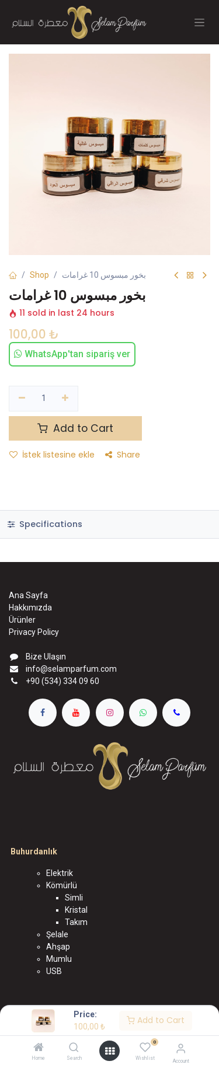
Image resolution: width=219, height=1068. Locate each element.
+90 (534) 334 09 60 (62, 681)
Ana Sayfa (28, 595)
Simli (74, 897)
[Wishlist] (145, 1048)
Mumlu (59, 959)
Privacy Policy (34, 632)
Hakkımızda (30, 607)
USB (54, 971)
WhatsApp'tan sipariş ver (72, 354)
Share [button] (122, 454)
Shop (39, 275)
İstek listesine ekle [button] (52, 454)
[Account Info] (180, 1048)
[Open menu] (109, 1051)
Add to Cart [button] (75, 428)
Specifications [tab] (45, 524)
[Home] (38, 1048)
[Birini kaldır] (22, 398)
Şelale (57, 934)
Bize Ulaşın (46, 656)
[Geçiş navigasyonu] (199, 22)
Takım (76, 922)
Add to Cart (156, 1020)
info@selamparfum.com (71, 668)
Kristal (76, 910)
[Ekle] (66, 398)
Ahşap (58, 946)
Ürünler (22, 619)
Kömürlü (61, 885)
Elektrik (59, 873)
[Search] (73, 1048)
